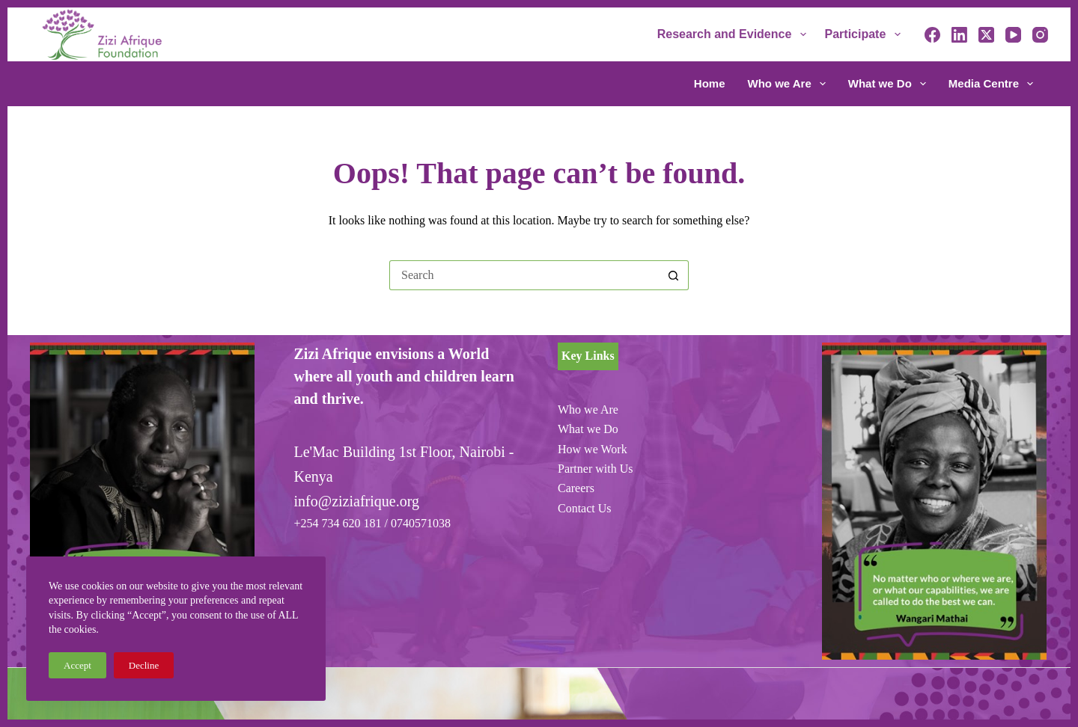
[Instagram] (1040, 35)
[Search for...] (524, 275)
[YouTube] (1013, 35)
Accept (77, 665)
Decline (144, 665)
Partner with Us (595, 468)
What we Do (890, 84)
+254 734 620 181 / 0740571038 (372, 523)
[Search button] (674, 275)
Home (709, 83)
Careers (576, 488)
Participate (866, 34)
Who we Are (790, 84)
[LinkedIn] (959, 35)
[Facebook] (932, 35)
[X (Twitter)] (986, 35)
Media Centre (990, 84)
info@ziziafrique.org (356, 501)
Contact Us (585, 508)
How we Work (592, 449)
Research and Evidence (734, 34)
